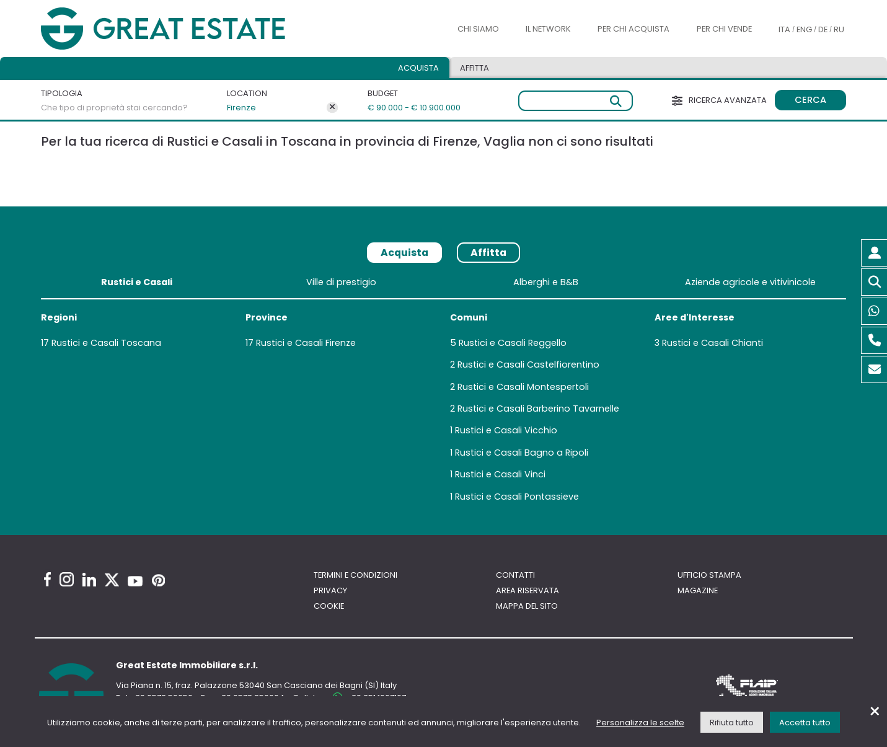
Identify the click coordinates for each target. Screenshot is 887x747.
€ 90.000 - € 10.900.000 (408, 107)
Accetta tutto (805, 722)
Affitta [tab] (474, 68)
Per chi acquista (633, 29)
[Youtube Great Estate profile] (135, 581)
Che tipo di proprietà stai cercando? (114, 107)
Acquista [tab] (418, 68)
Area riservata (527, 590)
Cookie (329, 606)
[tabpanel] (443, 392)
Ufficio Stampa (709, 575)
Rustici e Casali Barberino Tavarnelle (538, 408)
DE (822, 29)
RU (839, 29)
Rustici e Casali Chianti (712, 343)
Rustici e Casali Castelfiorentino (528, 364)
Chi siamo (478, 29)
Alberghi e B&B (545, 282)
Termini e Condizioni (355, 575)
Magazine (697, 590)
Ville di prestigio (341, 282)
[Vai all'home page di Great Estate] (188, 29)
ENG (804, 29)
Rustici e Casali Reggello (513, 343)
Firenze (241, 107)
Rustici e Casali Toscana (106, 343)
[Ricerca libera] (575, 101)
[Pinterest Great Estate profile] (158, 580)
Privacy (330, 590)
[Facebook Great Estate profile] (47, 579)
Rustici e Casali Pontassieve (517, 496)
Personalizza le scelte (640, 722)
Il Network (548, 29)
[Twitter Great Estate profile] (112, 580)
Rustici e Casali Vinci (500, 474)
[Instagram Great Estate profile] (66, 579)
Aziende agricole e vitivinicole (750, 282)
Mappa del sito (527, 606)
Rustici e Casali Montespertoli (523, 387)
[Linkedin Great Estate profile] (89, 580)
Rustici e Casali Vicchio (506, 430)
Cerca (810, 100)
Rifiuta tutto (732, 722)
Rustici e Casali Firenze (306, 343)
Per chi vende (724, 29)
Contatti (515, 575)
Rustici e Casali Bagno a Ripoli (521, 452)
